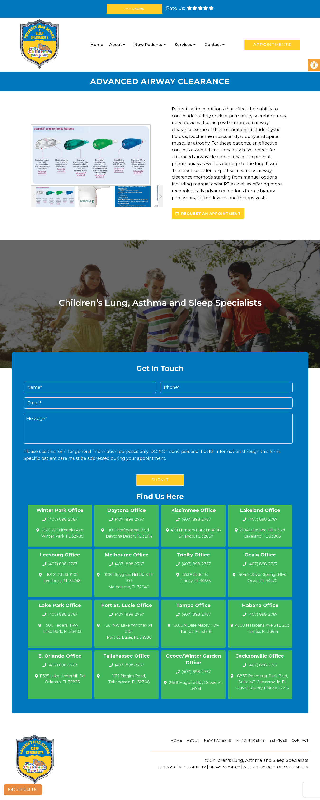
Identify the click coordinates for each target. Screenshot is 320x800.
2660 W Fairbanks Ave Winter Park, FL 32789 (62, 533)
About (115, 44)
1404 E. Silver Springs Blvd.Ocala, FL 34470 (262, 577)
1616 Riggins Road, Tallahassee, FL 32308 (129, 679)
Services (183, 44)
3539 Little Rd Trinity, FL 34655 (196, 577)
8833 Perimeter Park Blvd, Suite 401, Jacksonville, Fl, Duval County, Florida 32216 (262, 682)
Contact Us (22, 790)
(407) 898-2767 (62, 519)
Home (96, 44)
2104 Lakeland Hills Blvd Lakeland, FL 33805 (262, 533)
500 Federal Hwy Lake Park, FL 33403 (62, 628)
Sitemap (167, 767)
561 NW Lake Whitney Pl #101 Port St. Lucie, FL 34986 (129, 631)
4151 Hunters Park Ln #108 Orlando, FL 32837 (196, 533)
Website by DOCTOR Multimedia (275, 767)
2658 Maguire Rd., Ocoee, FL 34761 (196, 685)
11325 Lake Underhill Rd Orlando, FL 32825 (62, 679)
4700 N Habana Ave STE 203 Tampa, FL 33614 (262, 628)
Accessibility (192, 767)
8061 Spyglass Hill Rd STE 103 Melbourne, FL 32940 (129, 580)
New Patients (148, 44)
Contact (213, 44)
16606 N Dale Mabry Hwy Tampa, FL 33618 (195, 628)
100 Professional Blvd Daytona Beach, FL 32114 (129, 533)
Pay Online (135, 8)
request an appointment (208, 213)
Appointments (272, 44)
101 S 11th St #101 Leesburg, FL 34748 (62, 577)
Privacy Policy (224, 767)
